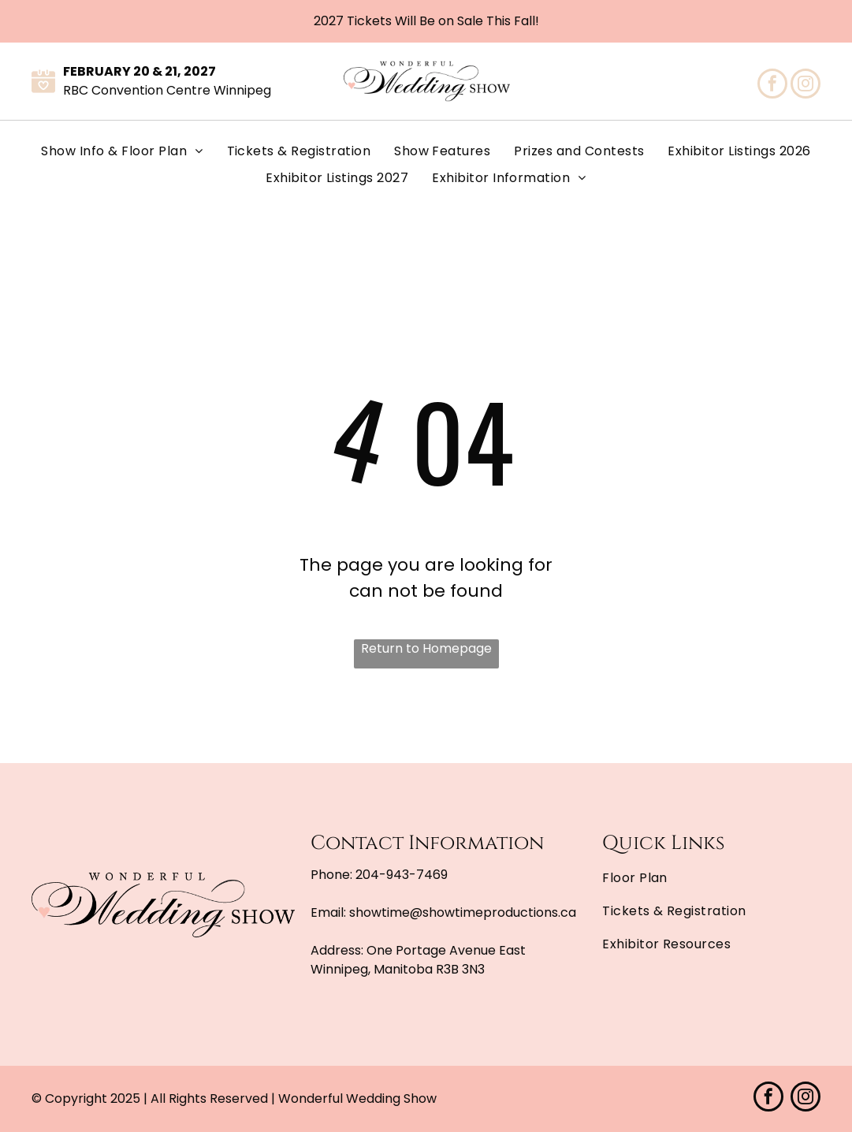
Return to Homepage (426, 648)
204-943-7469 (401, 875)
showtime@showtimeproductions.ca (462, 912)
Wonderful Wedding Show (357, 1098)
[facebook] (772, 85)
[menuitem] (121, 151)
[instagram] (805, 85)
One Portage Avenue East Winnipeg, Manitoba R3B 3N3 (418, 959)
